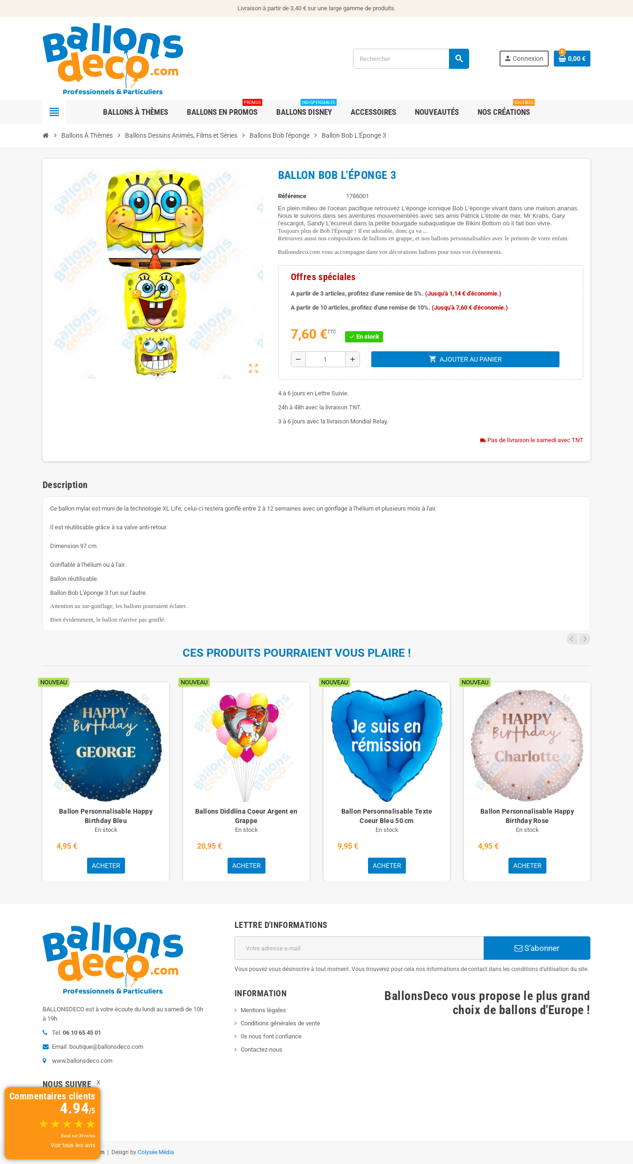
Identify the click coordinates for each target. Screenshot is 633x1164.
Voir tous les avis (73, 1145)
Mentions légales (263, 1010)
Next (584, 639)
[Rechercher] (411, 59)
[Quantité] (325, 359)
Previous (572, 639)
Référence (292, 196)
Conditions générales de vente (280, 1023)
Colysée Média (156, 1152)
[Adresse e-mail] (359, 948)
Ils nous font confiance (271, 1036)
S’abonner (537, 948)
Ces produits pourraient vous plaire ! (297, 653)
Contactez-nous (261, 1049)
